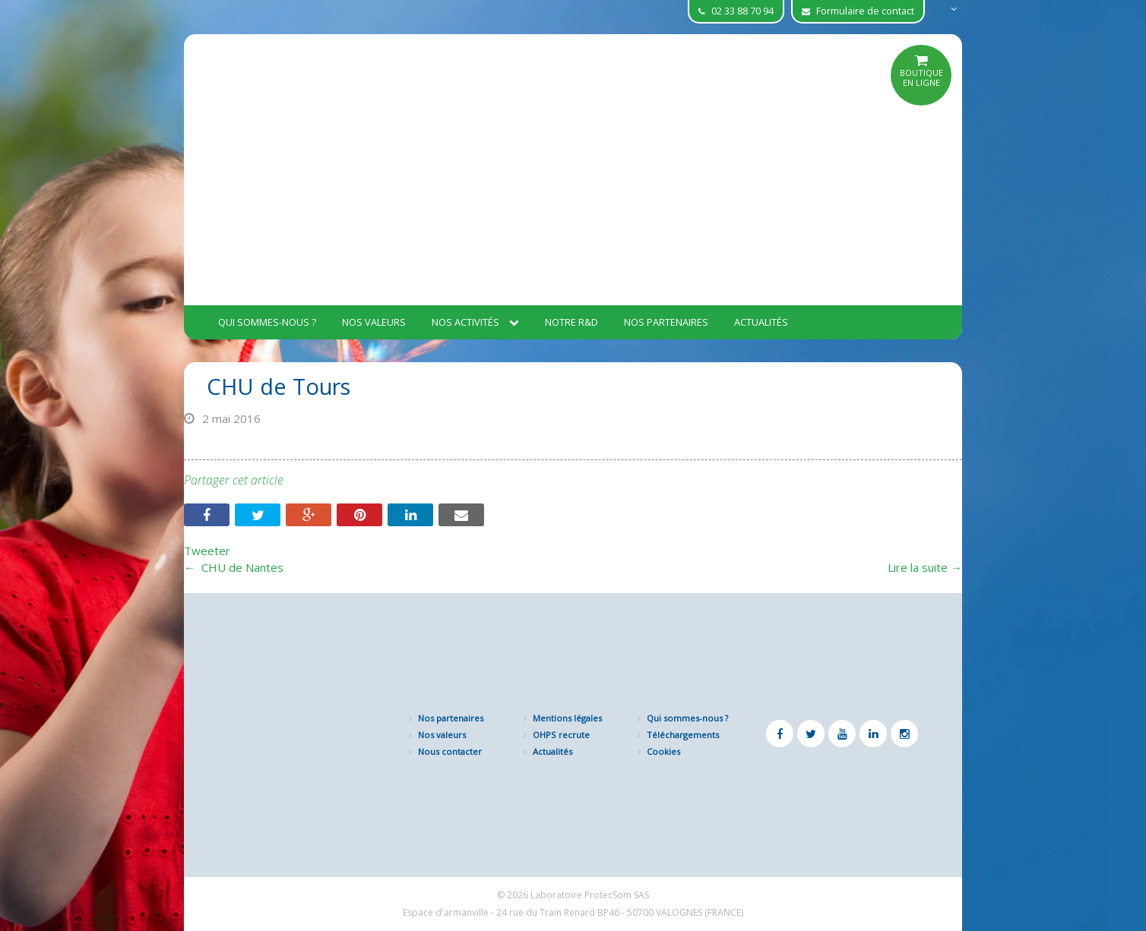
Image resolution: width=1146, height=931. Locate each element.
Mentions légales (567, 718)
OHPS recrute (561, 734)
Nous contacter (450, 751)
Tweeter (207, 550)
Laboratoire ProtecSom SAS (589, 894)
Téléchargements (683, 734)
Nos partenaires (666, 322)
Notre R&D (571, 322)
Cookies (663, 751)
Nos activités (475, 322)
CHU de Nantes (233, 567)
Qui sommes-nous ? (267, 322)
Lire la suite (925, 567)
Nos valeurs (374, 322)
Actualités (761, 322)
